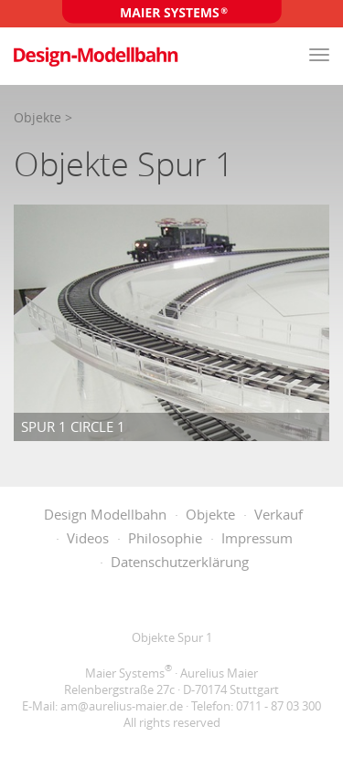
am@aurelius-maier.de (121, 706)
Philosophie (165, 538)
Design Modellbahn (105, 514)
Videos (88, 538)
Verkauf (278, 514)
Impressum (257, 538)
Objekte (37, 117)
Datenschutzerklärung (180, 561)
